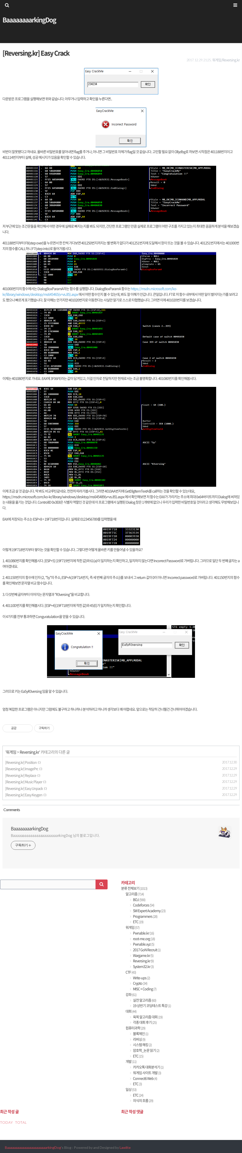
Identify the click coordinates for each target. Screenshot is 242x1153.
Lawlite (125, 1147)
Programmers (144, 916)
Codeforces (143, 905)
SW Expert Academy (148, 910)
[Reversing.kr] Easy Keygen (23, 794)
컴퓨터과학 (135, 1028)
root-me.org (143, 938)
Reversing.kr (29, 752)
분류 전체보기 (134, 888)
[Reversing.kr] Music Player (23, 781)
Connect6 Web (144, 1078)
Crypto (139, 983)
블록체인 (140, 1033)
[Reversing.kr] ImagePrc (21, 768)
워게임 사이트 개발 (146, 1072)
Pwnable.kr (143, 933)
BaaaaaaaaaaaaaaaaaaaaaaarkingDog (33, 1147)
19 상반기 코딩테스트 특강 (151, 1005)
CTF (131, 972)
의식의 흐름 (142, 1100)
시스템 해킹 (142, 1044)
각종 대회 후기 (144, 1022)
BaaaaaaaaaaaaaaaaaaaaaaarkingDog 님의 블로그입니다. (55, 835)
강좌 (131, 994)
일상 (131, 1089)
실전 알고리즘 (144, 1000)
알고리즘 (135, 893)
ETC (137, 921)
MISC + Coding (144, 988)
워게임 (11, 752)
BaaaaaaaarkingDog (29, 19)
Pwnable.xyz (143, 944)
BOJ (138, 899)
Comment (11, 809)
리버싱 (138, 1039)
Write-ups (141, 977)
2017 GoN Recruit (146, 949)
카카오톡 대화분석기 (147, 1067)
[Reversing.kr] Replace (20, 775)
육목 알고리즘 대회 (147, 1016)
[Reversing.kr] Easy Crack (35, 53)
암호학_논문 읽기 (145, 1050)
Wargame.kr (142, 955)
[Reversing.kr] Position (21, 762)
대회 (131, 1011)
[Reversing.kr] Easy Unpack (24, 788)
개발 (131, 1061)
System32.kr (143, 966)
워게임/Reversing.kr (226, 59)
